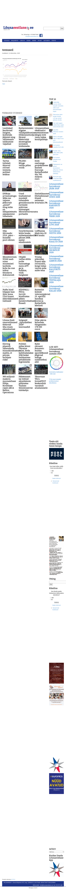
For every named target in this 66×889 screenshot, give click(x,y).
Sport (40, 40)
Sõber (15, 43)
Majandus (14, 40)
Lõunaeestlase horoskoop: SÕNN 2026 (56, 194)
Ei (52, 472)
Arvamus (46, 40)
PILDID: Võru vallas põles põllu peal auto (58, 152)
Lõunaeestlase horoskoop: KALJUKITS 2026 (56, 268)
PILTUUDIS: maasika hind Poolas (57, 159)
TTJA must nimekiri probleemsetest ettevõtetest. (55, 381)
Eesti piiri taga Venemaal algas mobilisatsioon (57, 178)
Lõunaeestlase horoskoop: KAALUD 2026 (56, 239)
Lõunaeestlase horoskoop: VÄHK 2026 (56, 214)
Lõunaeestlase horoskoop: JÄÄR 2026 (56, 186)
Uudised (7, 40)
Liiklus (22, 40)
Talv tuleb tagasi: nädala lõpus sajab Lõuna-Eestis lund (58, 125)
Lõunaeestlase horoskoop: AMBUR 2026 (56, 258)
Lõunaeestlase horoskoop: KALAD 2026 (56, 288)
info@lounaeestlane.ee (32, 36)
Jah (52, 471)
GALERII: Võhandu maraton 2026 (58, 131)
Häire (29, 40)
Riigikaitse (7, 43)
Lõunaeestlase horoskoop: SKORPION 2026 (56, 249)
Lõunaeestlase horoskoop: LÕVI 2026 (56, 222)
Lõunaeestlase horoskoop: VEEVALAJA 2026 (56, 279)
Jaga (3, 83)
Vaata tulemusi (56, 478)
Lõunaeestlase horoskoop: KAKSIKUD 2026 (56, 204)
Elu (20, 43)
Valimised (26, 43)
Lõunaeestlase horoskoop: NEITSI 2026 (56, 230)
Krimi (34, 40)
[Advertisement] (33, 12)
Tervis (54, 40)
